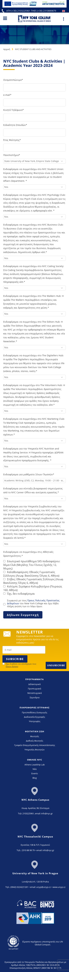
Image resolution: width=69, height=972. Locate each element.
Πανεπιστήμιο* (11, 155)
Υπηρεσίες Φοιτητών (34, 749)
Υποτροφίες (34, 721)
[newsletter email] (23, 650)
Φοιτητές (34, 736)
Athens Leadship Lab (34, 764)
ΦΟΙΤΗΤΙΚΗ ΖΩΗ (34, 731)
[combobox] (34, 161)
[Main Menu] (5, 18)
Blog (34, 777)
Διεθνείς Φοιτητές (34, 740)
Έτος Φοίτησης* (12, 140)
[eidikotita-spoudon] (34, 132)
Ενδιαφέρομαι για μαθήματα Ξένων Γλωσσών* (28, 474)
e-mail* (7, 94)
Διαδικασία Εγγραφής (34, 716)
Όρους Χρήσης (12, 666)
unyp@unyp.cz (43, 887)
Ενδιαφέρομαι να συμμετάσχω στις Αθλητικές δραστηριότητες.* (28, 553)
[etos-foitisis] (34, 148)
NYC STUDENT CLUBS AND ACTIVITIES (33, 49)
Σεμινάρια (34, 697)
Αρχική (6, 49)
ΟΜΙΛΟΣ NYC (34, 759)
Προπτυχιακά (34, 688)
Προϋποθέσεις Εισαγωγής (34, 712)
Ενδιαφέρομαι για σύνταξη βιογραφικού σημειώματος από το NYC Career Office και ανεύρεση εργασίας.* (33, 490)
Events (34, 773)
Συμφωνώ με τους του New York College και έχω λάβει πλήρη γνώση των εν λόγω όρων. (33, 603)
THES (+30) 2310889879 (43, 10)
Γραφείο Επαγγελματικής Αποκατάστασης (34, 745)
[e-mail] (34, 102)
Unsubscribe (56, 665)
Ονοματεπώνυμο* (13, 79)
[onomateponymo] (34, 87)
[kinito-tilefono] (34, 117)
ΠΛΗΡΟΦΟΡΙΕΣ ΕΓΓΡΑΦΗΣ (35, 707)
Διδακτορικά (34, 684)
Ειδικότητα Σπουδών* (15, 125)
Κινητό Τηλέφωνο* (13, 109)
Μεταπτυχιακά (34, 693)
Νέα (35, 769)
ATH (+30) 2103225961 (18, 10)
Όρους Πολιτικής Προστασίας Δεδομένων (33, 602)
